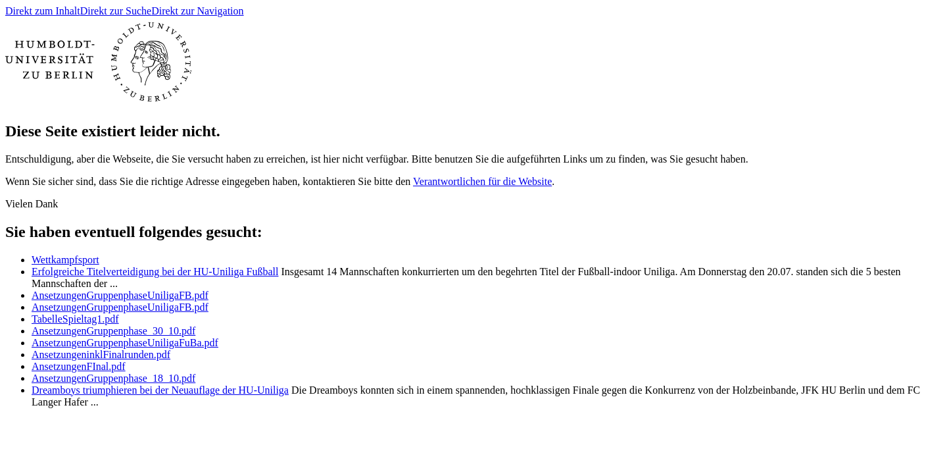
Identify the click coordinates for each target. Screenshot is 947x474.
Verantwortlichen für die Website (482, 181)
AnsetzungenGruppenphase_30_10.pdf (113, 330)
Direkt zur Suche (115, 10)
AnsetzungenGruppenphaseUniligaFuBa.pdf (125, 342)
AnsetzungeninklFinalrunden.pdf (101, 354)
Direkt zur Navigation (197, 10)
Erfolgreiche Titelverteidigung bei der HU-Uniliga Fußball (155, 271)
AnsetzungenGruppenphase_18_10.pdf (113, 378)
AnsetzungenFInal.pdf (79, 366)
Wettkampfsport (65, 259)
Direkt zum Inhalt (42, 10)
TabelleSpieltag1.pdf (75, 319)
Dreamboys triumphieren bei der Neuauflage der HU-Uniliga (160, 390)
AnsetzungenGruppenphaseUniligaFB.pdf (120, 295)
